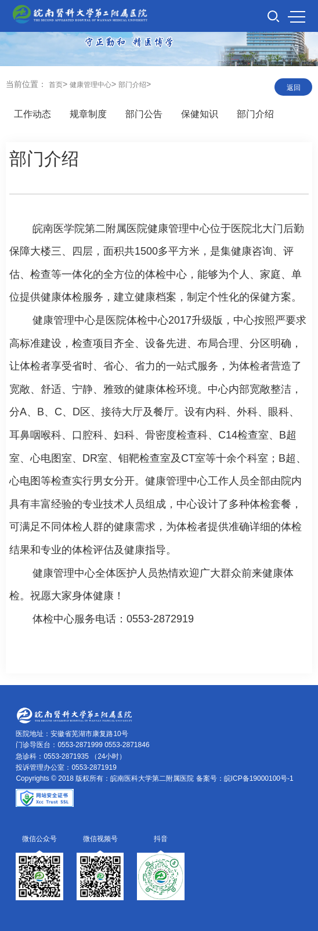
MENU (296, 17)
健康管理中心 (90, 85)
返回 (294, 88)
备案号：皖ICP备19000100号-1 (245, 778)
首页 (56, 85)
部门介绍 (132, 85)
